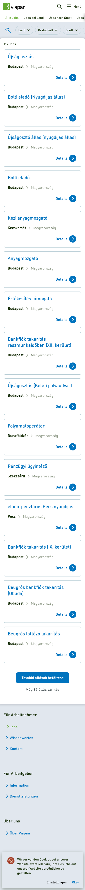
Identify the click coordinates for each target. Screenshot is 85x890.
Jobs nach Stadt (60, 17)
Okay (75, 882)
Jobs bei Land (34, 17)
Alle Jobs (12, 17)
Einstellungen (57, 882)
